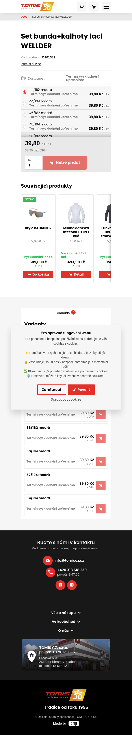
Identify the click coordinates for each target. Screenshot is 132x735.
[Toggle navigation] (81, 6)
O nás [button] (63, 630)
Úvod (24, 16)
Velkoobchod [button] (63, 621)
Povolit (81, 390)
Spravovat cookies (66, 399)
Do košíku (38, 274)
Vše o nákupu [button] (63, 613)
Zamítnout (51, 390)
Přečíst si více (31, 64)
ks (29, 159)
